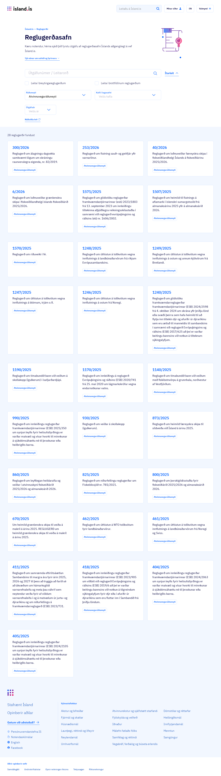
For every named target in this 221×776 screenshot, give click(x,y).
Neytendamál (69, 737)
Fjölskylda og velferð (125, 717)
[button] (174, 8)
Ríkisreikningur (96, 769)
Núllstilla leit (33, 119)
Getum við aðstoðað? (23, 722)
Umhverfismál (69, 744)
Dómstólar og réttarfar (177, 711)
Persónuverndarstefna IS (26, 731)
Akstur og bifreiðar (72, 711)
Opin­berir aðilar (20, 712)
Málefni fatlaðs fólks (124, 730)
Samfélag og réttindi (124, 737)
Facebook (17, 748)
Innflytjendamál (173, 724)
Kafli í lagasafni (103, 92)
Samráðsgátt (13, 769)
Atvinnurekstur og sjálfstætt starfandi (134, 711)
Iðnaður (117, 724)
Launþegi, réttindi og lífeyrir (77, 730)
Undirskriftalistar (32, 769)
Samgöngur (171, 737)
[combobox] (139, 8)
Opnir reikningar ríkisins (56, 769)
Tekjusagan (78, 769)
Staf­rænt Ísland (20, 704)
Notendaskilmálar (22, 737)
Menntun (169, 730)
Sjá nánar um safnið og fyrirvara (42, 58)
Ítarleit (172, 73)
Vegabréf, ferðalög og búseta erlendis (135, 744)
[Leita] (158, 8)
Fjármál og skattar (72, 717)
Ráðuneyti (31, 92)
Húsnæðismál (69, 724)
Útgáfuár (30, 107)
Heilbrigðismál (172, 717)
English (15, 742)
